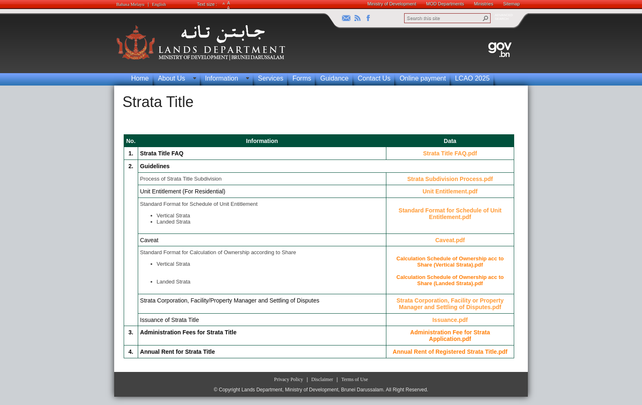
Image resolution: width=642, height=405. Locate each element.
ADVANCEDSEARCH (504, 17)
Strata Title (158, 101)
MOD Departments (445, 3)
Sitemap (511, 3)
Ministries (483, 3)
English (159, 4)
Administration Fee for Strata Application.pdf (450, 335)
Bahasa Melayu (130, 4)
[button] (485, 18)
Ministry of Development (391, 3)
